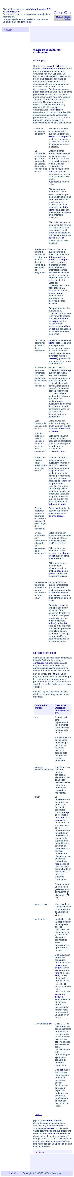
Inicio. (37, 1114)
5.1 (61, 66)
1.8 (57, 674)
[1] (34, 1120)
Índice (68, 19)
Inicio (67, 16)
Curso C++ (62, 12)
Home (59, 16)
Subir (7, 30)
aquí (29, 22)
